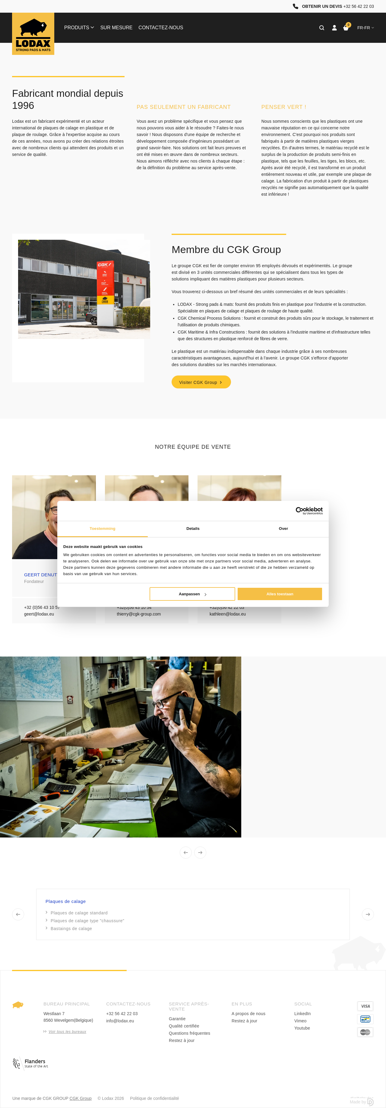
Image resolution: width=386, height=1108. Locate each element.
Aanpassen (192, 594)
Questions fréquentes (189, 1033)
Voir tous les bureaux (64, 1032)
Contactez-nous (160, 27)
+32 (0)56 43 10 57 (42, 607)
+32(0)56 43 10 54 (134, 607)
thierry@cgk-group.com (139, 614)
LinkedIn (302, 1013)
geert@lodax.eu (39, 614)
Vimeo (300, 1020)
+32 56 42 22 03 (122, 1013)
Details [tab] (193, 528)
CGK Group (81, 1098)
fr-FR (365, 27)
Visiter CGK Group (201, 382)
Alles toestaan (280, 594)
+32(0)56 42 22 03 (227, 607)
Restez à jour (182, 1040)
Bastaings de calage (69, 928)
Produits (79, 27)
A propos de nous (248, 1013)
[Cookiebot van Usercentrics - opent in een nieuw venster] (296, 511)
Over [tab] (283, 528)
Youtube (302, 1028)
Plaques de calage (66, 901)
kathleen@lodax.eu (228, 614)
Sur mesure (116, 27)
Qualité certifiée (184, 1026)
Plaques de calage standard (77, 913)
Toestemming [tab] (102, 528)
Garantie (177, 1018)
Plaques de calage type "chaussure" (85, 921)
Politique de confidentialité (154, 1098)
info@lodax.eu (120, 1020)
